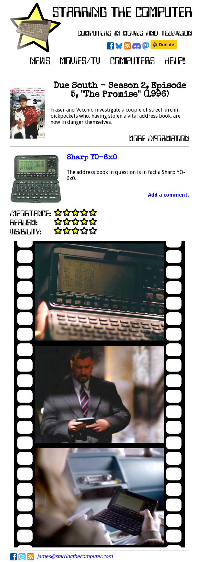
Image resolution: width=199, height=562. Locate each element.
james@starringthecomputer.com (75, 556)
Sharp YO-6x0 (92, 158)
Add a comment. (168, 195)
